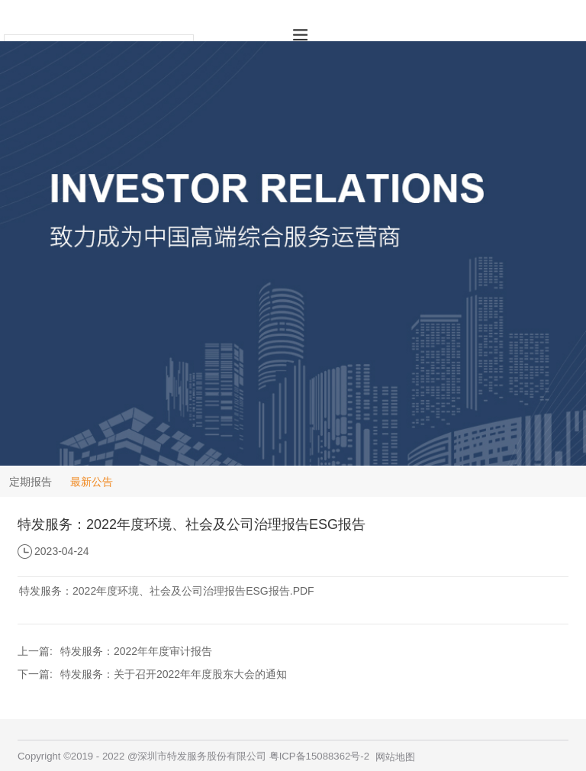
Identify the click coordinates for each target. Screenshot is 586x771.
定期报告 (30, 482)
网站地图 (395, 757)
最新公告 (91, 482)
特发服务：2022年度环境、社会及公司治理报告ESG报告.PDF (166, 591)
